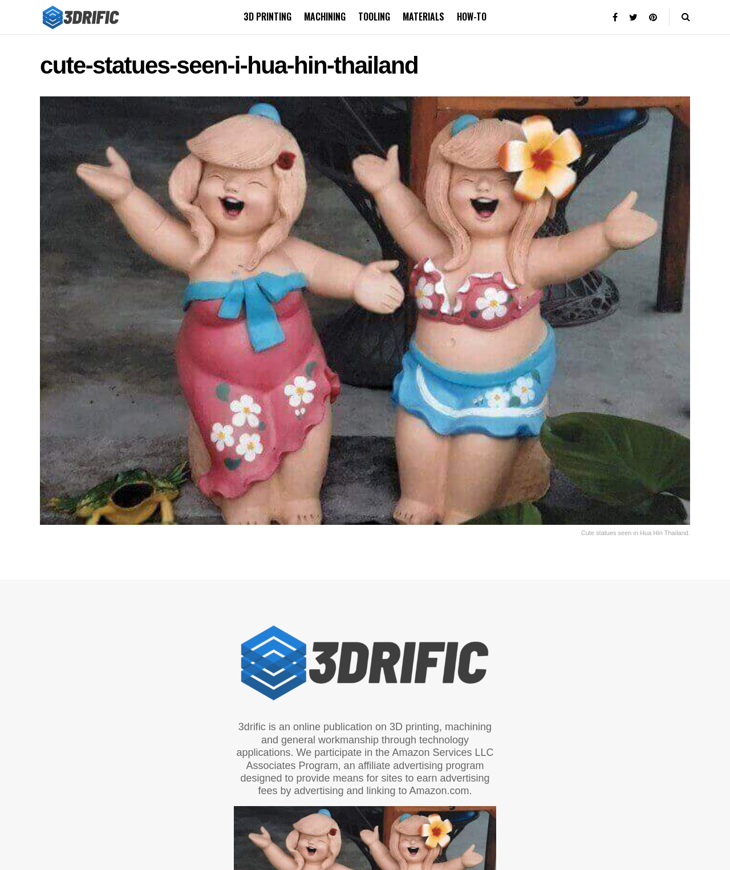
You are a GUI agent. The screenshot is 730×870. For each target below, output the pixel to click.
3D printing (267, 16)
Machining (325, 16)
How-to (471, 16)
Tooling (374, 16)
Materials (423, 16)
